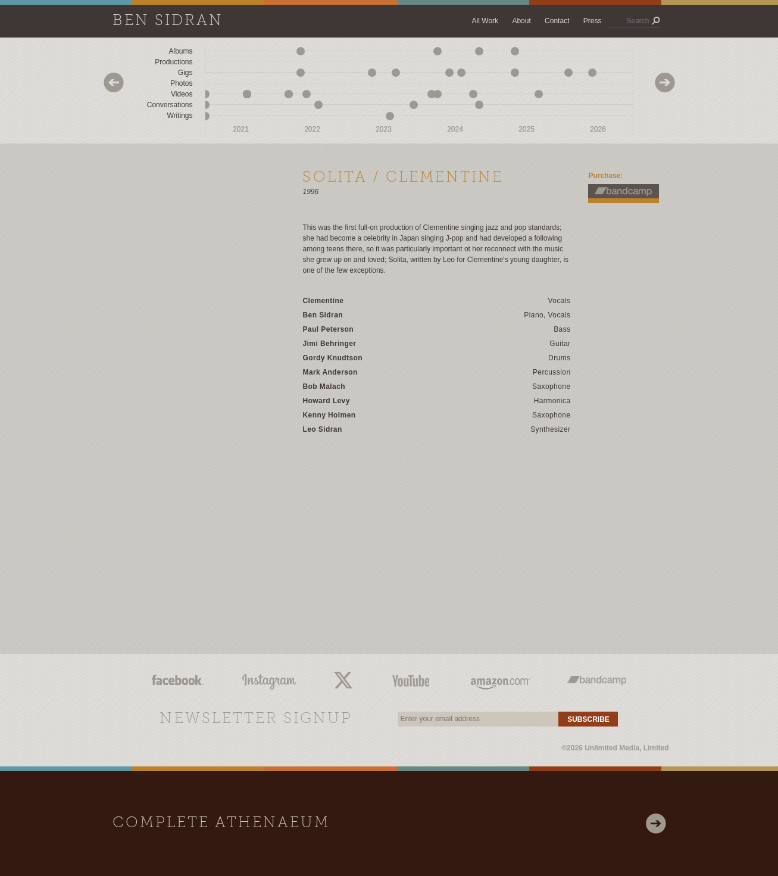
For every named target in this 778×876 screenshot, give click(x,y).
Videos (181, 94)
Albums (180, 51)
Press (592, 21)
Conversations (170, 105)
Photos (181, 83)
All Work (485, 21)
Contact (557, 21)
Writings (179, 115)
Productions (173, 62)
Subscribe (588, 719)
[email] (478, 719)
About (521, 21)
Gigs (185, 72)
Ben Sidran (168, 21)
